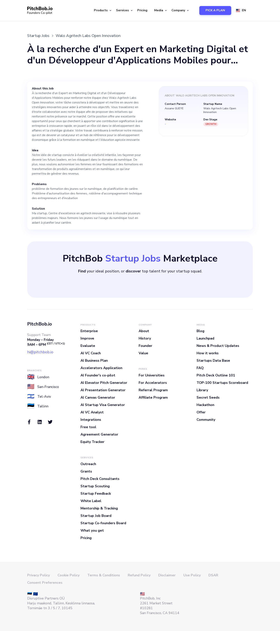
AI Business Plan (94, 360)
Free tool (88, 427)
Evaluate (87, 345)
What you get (92, 530)
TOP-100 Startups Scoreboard (222, 382)
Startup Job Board (95, 515)
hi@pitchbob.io (40, 352)
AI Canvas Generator (97, 397)
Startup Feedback (95, 493)
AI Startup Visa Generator (102, 405)
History (145, 338)
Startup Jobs (38, 35)
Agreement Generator (99, 434)
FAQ (200, 368)
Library (202, 390)
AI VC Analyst (92, 412)
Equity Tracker (92, 442)
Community (206, 419)
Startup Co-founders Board (103, 523)
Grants (86, 471)
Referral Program (153, 390)
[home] (39, 10)
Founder (145, 345)
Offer (201, 412)
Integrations (90, 419)
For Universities (151, 375)
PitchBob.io (39, 324)
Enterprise (89, 331)
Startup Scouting (95, 486)
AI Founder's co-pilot (97, 375)
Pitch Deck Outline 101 (216, 375)
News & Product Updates (218, 345)
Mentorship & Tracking (99, 508)
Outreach (88, 464)
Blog (200, 331)
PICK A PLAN (215, 10)
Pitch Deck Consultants (99, 478)
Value (143, 353)
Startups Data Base (213, 360)
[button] (102, 10)
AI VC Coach (90, 353)
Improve (87, 338)
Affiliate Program (153, 397)
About (144, 331)
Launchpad (205, 338)
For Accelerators (153, 382)
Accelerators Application (101, 368)
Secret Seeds (208, 397)
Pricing (142, 10)
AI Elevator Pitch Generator (103, 382)
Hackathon (205, 405)
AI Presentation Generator (102, 390)
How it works (208, 353)
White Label (90, 501)
